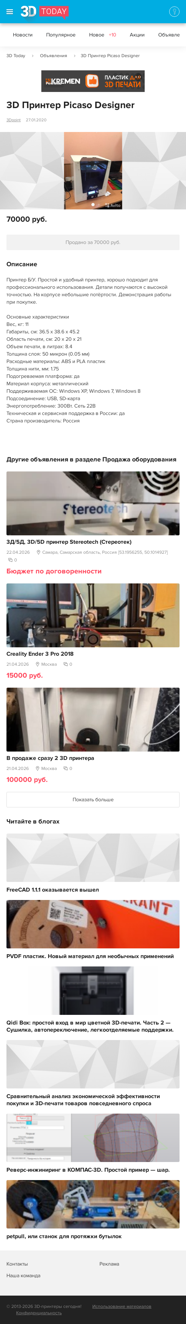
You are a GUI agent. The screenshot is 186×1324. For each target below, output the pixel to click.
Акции (137, 35)
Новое (102, 35)
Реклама (54, 83)
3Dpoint (13, 120)
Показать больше (93, 799)
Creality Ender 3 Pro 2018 (40, 654)
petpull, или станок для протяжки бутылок (64, 1236)
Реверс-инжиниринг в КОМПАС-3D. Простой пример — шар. (88, 1170)
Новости (23, 35)
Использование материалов (121, 1306)
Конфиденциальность (39, 1313)
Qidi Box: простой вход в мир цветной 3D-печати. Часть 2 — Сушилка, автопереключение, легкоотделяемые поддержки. (90, 1026)
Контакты (17, 1264)
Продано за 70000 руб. (93, 242)
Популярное (61, 35)
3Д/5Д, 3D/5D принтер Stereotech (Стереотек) (68, 542)
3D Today (15, 55)
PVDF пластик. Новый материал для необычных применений (90, 956)
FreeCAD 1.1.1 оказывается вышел (52, 890)
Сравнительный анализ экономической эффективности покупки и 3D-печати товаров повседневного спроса (83, 1100)
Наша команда (23, 1275)
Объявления (53, 55)
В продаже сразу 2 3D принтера (50, 758)
